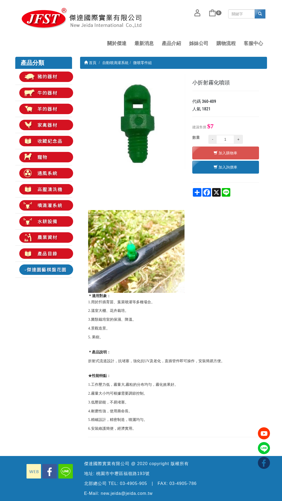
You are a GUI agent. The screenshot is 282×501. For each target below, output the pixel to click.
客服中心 (253, 43)
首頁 (90, 63)
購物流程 (226, 43)
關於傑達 (116, 43)
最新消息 (144, 43)
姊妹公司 (198, 43)
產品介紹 (171, 43)
